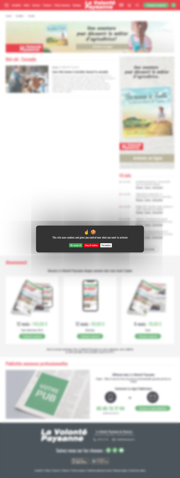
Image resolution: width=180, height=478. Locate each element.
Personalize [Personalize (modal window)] (106, 245)
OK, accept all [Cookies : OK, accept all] (75, 245)
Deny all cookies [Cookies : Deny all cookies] (91, 245)
